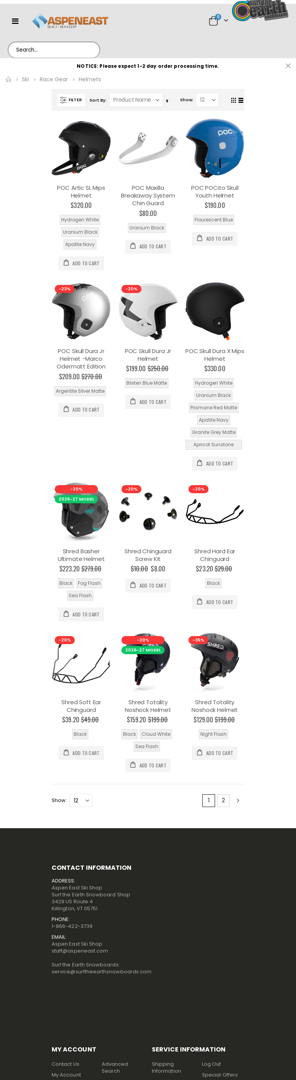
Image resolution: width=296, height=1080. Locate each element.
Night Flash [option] (213, 734)
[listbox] (81, 232)
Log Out (211, 1064)
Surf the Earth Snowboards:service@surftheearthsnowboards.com (101, 968)
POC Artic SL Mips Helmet (81, 191)
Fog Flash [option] (89, 583)
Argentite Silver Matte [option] (80, 391)
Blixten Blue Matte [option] (146, 383)
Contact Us (65, 1064)
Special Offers (220, 1074)
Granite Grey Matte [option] (213, 432)
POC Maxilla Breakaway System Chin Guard (148, 196)
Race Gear (54, 79)
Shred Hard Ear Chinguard (214, 555)
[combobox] (53, 50)
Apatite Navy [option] (80, 244)
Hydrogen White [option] (80, 219)
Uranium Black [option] (80, 232)
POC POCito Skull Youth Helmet (215, 191)
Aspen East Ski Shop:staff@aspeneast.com (80, 947)
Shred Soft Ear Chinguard (81, 706)
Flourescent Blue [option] (214, 219)
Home (8, 79)
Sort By (97, 100)
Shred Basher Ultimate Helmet (81, 555)
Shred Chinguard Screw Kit (148, 555)
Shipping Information (166, 1067)
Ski (25, 79)
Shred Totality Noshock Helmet (148, 706)
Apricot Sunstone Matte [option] (213, 445)
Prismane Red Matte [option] (213, 407)
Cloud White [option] (155, 734)
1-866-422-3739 (72, 926)
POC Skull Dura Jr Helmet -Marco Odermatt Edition (81, 359)
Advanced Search (115, 1067)
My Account (66, 1074)
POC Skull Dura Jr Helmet (148, 355)
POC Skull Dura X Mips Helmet (214, 355)
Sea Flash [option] (80, 595)
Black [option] (65, 583)
